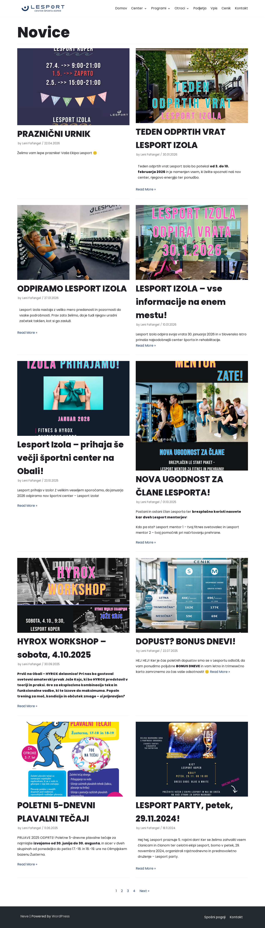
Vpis (214, 8)
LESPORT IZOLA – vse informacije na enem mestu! (181, 302)
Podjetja (199, 8)
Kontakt (241, 8)
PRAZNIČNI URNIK (54, 134)
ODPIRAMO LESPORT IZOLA (72, 288)
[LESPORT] (43, 8)
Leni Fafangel (31, 143)
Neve (24, 916)
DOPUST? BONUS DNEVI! (186, 641)
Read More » (146, 189)
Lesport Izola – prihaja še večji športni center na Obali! (70, 458)
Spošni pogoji (215, 917)
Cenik (226, 8)
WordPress (61, 916)
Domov (121, 8)
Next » (144, 890)
